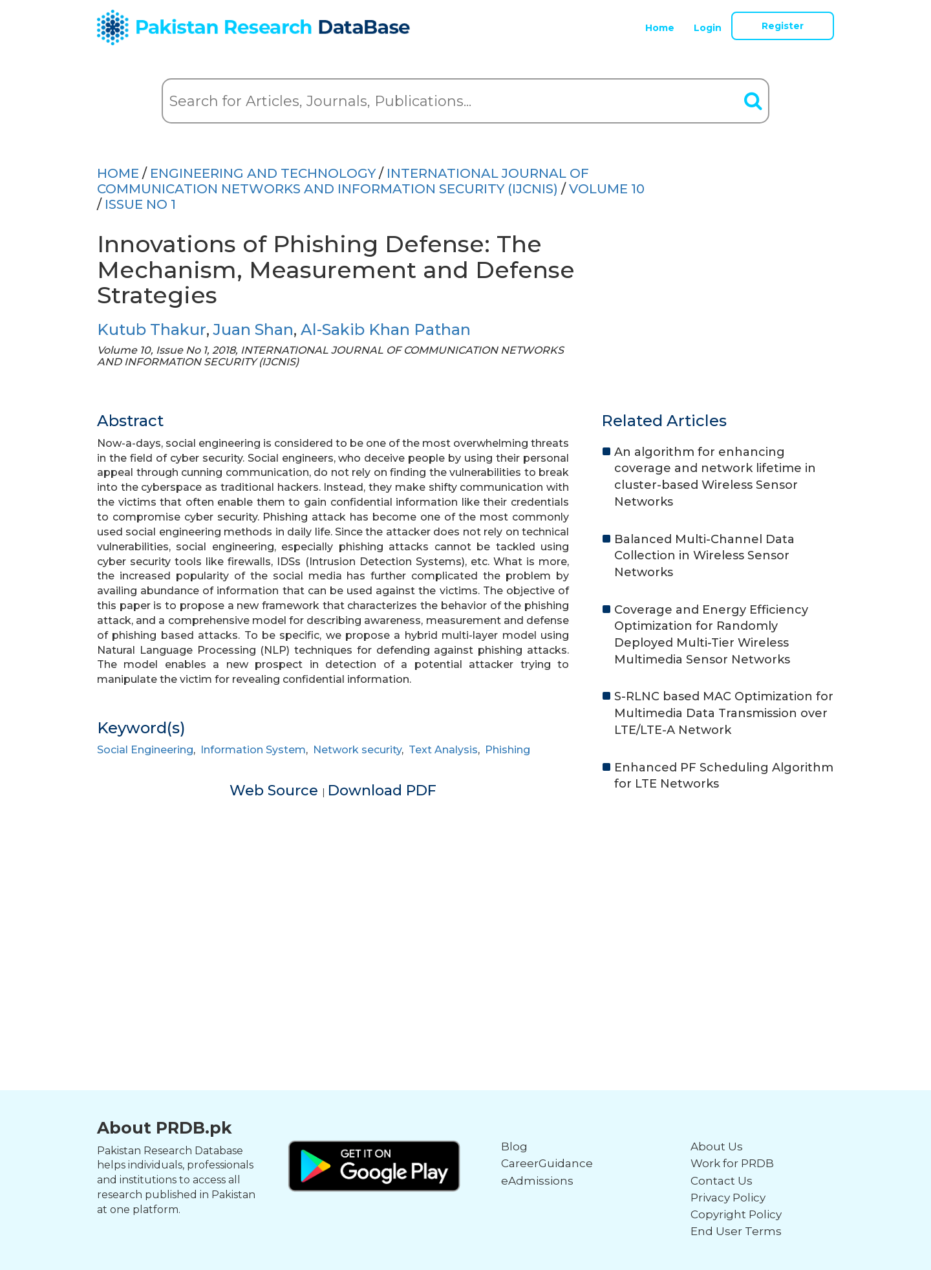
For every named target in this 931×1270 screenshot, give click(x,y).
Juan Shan (253, 329)
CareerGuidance (547, 1163)
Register (783, 26)
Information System (253, 750)
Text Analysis (443, 750)
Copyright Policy (736, 1214)
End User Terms (736, 1231)
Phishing (507, 750)
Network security (357, 750)
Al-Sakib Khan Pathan (386, 329)
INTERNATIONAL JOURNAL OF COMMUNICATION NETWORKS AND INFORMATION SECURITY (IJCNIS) (343, 181)
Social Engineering (145, 750)
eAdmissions (537, 1180)
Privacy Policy (727, 1197)
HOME (118, 173)
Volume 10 (607, 189)
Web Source (276, 790)
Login (708, 28)
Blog (514, 1146)
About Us (716, 1146)
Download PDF (382, 790)
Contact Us (721, 1180)
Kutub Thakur (151, 329)
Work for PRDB (732, 1163)
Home (659, 28)
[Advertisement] (465, 902)
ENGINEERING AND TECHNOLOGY (263, 173)
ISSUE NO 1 (140, 204)
